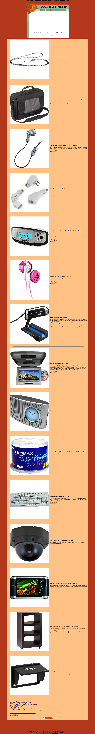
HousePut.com (48, 733)
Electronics (59, 32)
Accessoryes (29, 731)
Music (66, 731)
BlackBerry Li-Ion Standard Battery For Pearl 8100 (20, 703)
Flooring (51, 32)
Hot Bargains (37, 32)
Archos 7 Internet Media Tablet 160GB (17, 709)
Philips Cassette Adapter (14, 707)
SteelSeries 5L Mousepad (14, 715)
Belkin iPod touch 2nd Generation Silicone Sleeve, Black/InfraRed (23, 708)
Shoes (41, 32)
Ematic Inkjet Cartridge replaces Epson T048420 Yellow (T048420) (23, 713)
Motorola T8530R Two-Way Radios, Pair (18, 705)
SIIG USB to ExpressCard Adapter (16, 706)
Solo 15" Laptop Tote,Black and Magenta (18, 714)
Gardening (64, 32)
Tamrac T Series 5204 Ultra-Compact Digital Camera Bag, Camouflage (23, 704)
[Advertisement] (47, 23)
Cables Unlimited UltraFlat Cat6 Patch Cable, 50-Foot (20, 702)
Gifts (48, 32)
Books (55, 32)
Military (44, 32)
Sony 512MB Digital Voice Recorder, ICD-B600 (19, 711)
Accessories (31, 32)
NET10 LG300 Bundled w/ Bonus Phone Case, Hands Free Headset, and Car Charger (26, 710)
